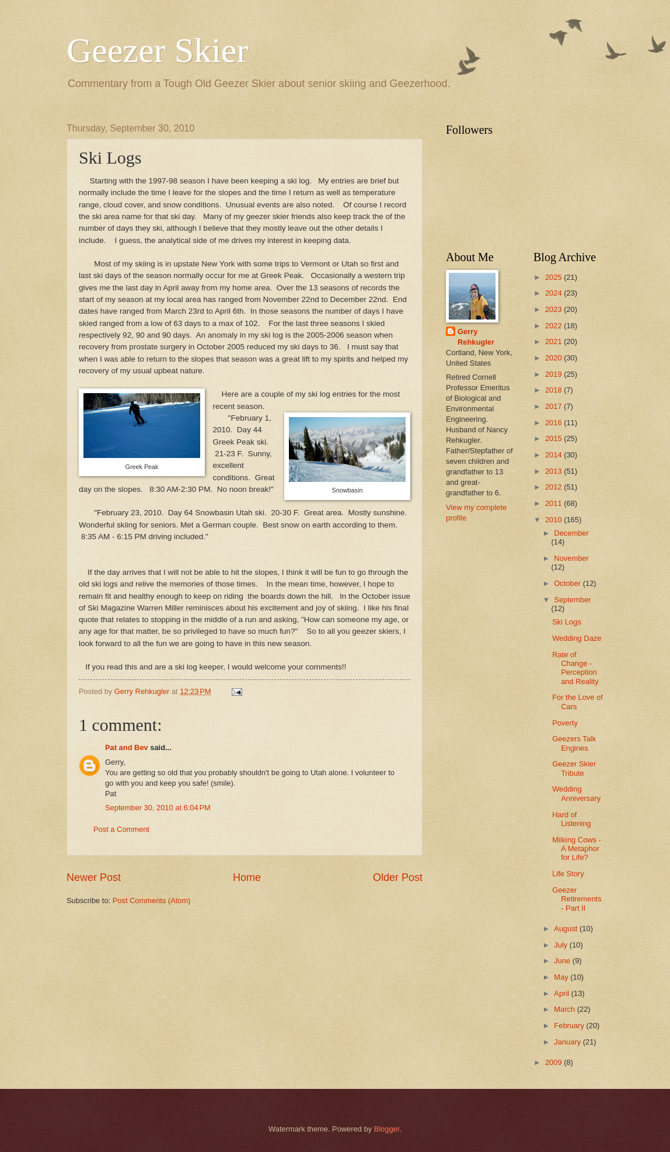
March (565, 1009)
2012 (554, 487)
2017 (554, 406)
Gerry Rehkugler (476, 336)
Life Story (568, 873)
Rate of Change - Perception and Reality (575, 668)
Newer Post (94, 877)
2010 (554, 519)
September (572, 599)
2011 (554, 503)
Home (247, 877)
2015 (554, 438)
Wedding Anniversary (576, 793)
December (571, 533)
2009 (554, 1062)
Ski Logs (566, 621)
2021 (554, 341)
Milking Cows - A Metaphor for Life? (576, 848)
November (571, 558)
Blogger (387, 1129)
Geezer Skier (157, 50)
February (570, 1025)
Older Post (398, 877)
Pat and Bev (126, 747)
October (568, 583)
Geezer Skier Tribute (574, 768)
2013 (554, 471)
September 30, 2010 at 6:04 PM (158, 807)
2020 (554, 357)
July (561, 945)
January (568, 1042)
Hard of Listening (571, 819)
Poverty (565, 723)
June (563, 960)
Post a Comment (121, 829)
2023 (554, 309)
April (562, 993)
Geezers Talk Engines (574, 743)
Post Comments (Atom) (152, 900)
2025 (554, 277)
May (562, 977)
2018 (554, 390)
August (567, 928)
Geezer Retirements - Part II (576, 899)
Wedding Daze (576, 638)
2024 (554, 293)
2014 (554, 454)
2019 (554, 374)
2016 (554, 422)
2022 (554, 325)
